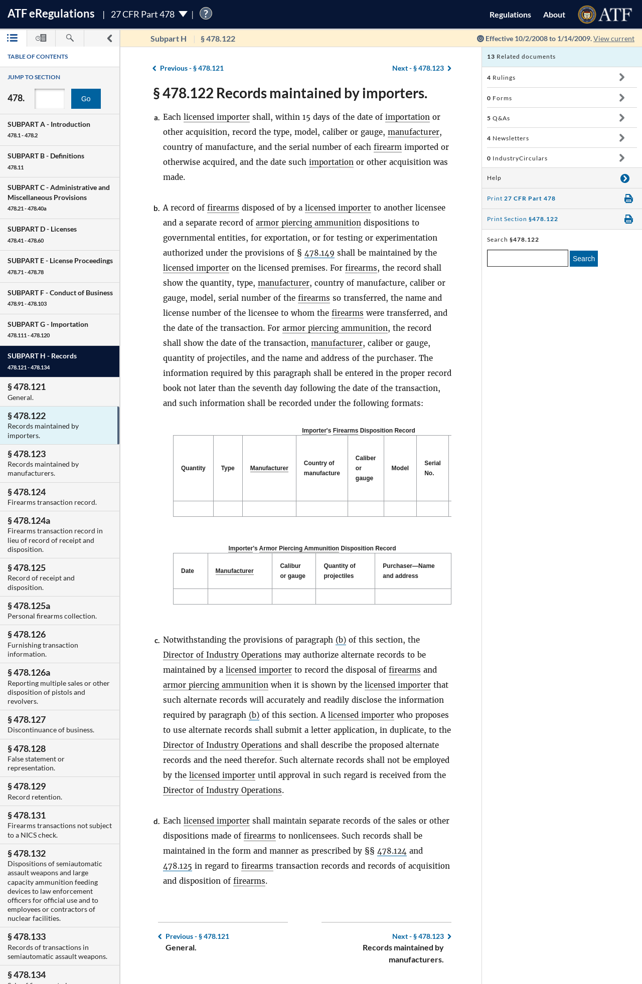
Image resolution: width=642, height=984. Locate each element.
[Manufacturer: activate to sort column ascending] (269, 468)
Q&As (498, 118)
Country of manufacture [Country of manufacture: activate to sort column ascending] (322, 468)
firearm (388, 147)
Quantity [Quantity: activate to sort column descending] (193, 468)
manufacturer (413, 132)
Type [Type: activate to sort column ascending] (228, 468)
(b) (341, 640)
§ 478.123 (418, 68)
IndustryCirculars (517, 158)
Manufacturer (269, 468)
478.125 (177, 866)
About (554, 14)
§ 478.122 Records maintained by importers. (290, 92)
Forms (499, 98)
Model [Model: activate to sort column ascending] (400, 468)
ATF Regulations (51, 13)
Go (86, 99)
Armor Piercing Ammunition (299, 548)
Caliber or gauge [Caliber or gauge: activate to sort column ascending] (366, 468)
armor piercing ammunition (308, 223)
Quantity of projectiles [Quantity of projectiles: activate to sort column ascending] (339, 570)
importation (407, 117)
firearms (223, 208)
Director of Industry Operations (222, 655)
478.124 (392, 851)
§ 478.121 (192, 68)
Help (494, 177)
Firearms (346, 430)
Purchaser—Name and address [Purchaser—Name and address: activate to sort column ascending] (408, 570)
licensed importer (217, 117)
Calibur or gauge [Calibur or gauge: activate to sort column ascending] (292, 570)
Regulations (510, 14)
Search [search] (584, 259)
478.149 (319, 253)
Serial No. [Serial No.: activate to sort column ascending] (432, 468)
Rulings (501, 77)
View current (613, 38)
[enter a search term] (527, 258)
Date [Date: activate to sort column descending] (187, 570)
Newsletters (508, 138)
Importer (314, 430)
